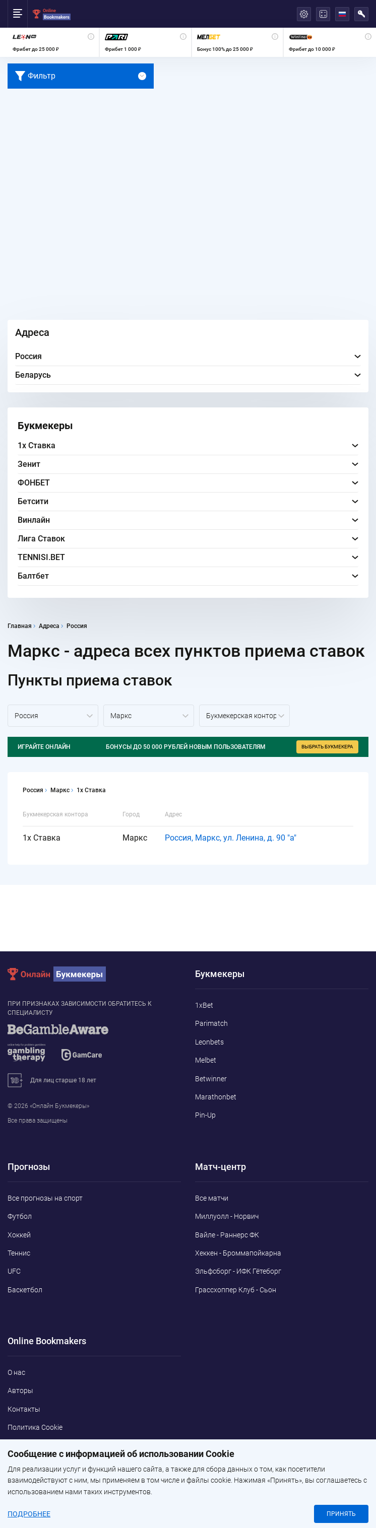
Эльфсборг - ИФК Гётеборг (238, 1271)
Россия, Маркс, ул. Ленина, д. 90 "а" (230, 838)
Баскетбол (25, 1290)
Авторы (20, 1390)
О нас (16, 1372)
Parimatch (211, 1023)
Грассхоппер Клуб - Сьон (235, 1290)
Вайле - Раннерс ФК (227, 1235)
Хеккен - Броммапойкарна (238, 1253)
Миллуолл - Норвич (227, 1216)
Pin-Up (205, 1115)
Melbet (205, 1060)
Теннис (19, 1253)
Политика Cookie (35, 1427)
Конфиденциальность (44, 1446)
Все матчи (211, 1198)
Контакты (24, 1409)
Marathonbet (215, 1097)
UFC (14, 1271)
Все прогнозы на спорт (45, 1198)
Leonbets (209, 1042)
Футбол (20, 1216)
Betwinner (211, 1079)
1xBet (204, 1005)
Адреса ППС (27, 1464)
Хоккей (19, 1235)
